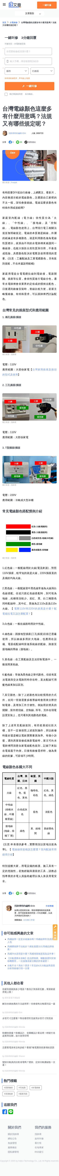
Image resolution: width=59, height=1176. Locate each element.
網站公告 (12, 1138)
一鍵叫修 (46, 5)
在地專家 (39, 1147)
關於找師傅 (13, 1134)
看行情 (38, 1143)
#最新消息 (23, 1094)
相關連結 (18, 920)
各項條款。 (29, 94)
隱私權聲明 (13, 1152)
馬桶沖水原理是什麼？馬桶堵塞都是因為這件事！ (31, 953)
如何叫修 (39, 1138)
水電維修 (14, 22)
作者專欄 (49, 906)
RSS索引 (39, 1152)
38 (21, 142)
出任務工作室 (29, 920)
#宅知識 (22, 1088)
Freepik (14, 182)
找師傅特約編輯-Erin (17, 133)
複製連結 (32, 142)
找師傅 (38, 1134)
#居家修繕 (8, 1088)
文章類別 (29, 13)
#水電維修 (35, 1088)
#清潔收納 (8, 1094)
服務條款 (12, 1147)
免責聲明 (12, 1143)
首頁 (4, 22)
